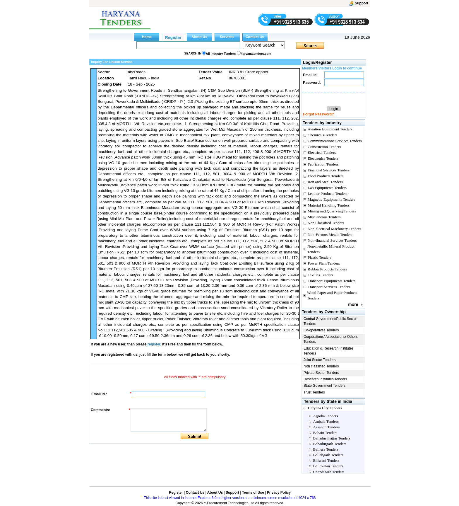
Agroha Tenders (325, 416)
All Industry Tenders (221, 53)
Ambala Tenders (325, 421)
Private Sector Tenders (321, 373)
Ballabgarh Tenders (328, 455)
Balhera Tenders (325, 449)
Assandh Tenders (326, 427)
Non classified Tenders (321, 366)
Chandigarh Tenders (328, 472)
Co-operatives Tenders (321, 330)
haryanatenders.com (256, 53)
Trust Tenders (314, 392)
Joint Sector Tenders (319, 360)
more (353, 304)
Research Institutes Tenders (325, 379)
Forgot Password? (318, 114)
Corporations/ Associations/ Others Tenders (331, 339)
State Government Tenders (324, 386)
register (154, 344)
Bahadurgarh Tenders (329, 444)
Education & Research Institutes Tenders (329, 350)
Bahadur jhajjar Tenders (331, 438)
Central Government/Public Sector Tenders (330, 321)
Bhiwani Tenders (326, 460)
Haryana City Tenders (325, 408)
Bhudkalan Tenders (328, 466)
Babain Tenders (325, 432)
